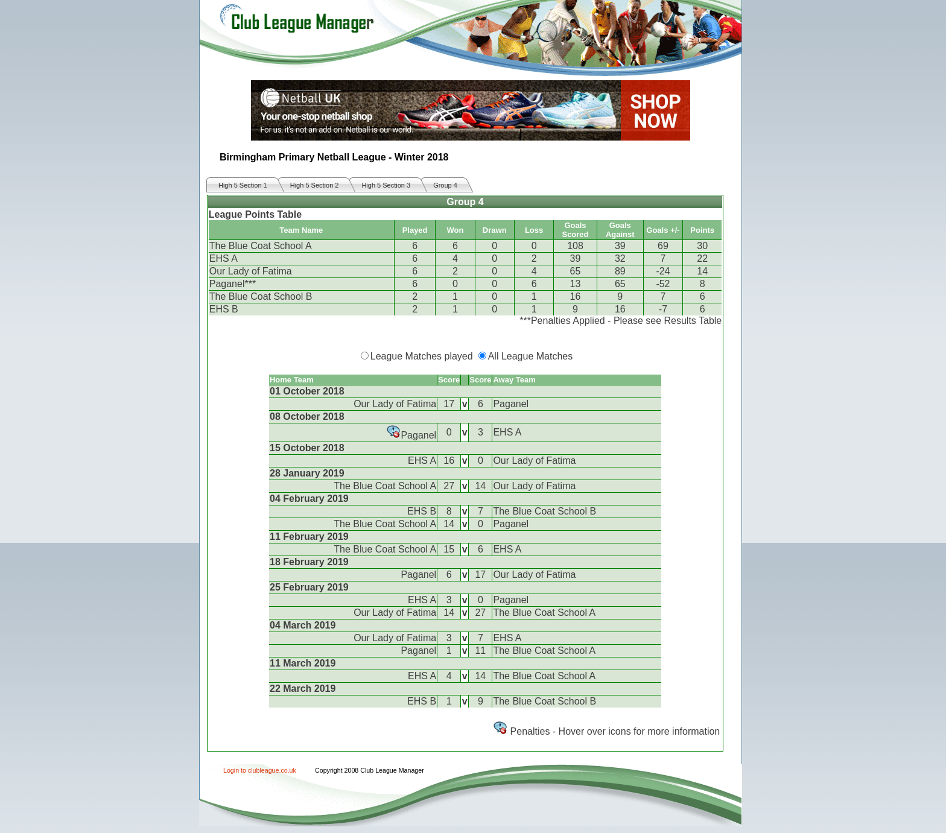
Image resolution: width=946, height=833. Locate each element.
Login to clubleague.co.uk (259, 770)
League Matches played (421, 356)
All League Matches (530, 356)
